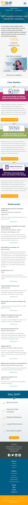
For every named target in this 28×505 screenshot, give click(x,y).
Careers (14, 467)
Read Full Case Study (9, 119)
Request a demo (18, 10)
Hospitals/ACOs (14, 479)
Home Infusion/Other (14, 481)
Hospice (14, 475)
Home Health (14, 473)
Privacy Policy (6, 498)
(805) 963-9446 (9, 10)
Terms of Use (13, 498)
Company (14, 463)
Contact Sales (14, 437)
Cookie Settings (21, 498)
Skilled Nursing (14, 477)
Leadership (14, 465)
